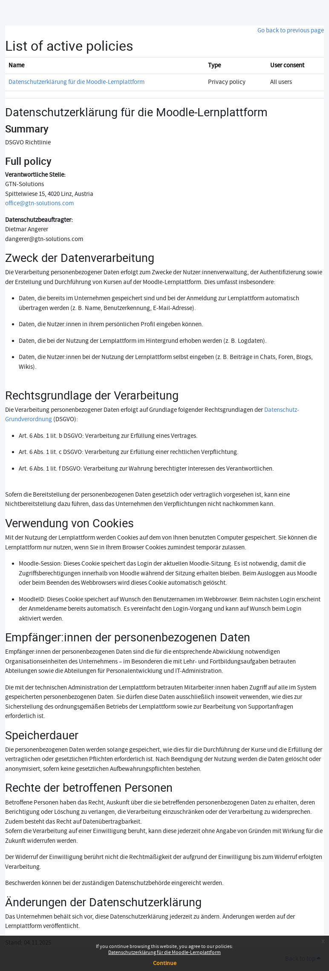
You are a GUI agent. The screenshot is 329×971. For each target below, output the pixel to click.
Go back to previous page (290, 30)
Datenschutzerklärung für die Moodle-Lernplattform (164, 952)
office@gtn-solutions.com (39, 203)
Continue (164, 963)
